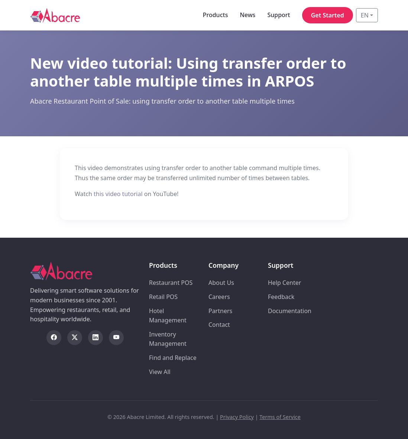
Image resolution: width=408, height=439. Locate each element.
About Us (221, 283)
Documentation (289, 311)
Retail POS (163, 297)
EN (365, 15)
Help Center (284, 283)
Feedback (281, 297)
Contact (219, 325)
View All (160, 372)
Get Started (327, 15)
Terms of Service (280, 416)
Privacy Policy (237, 416)
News (247, 15)
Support (278, 15)
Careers (219, 297)
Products (215, 15)
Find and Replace (173, 358)
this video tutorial (118, 194)
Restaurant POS (170, 283)
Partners (220, 311)
